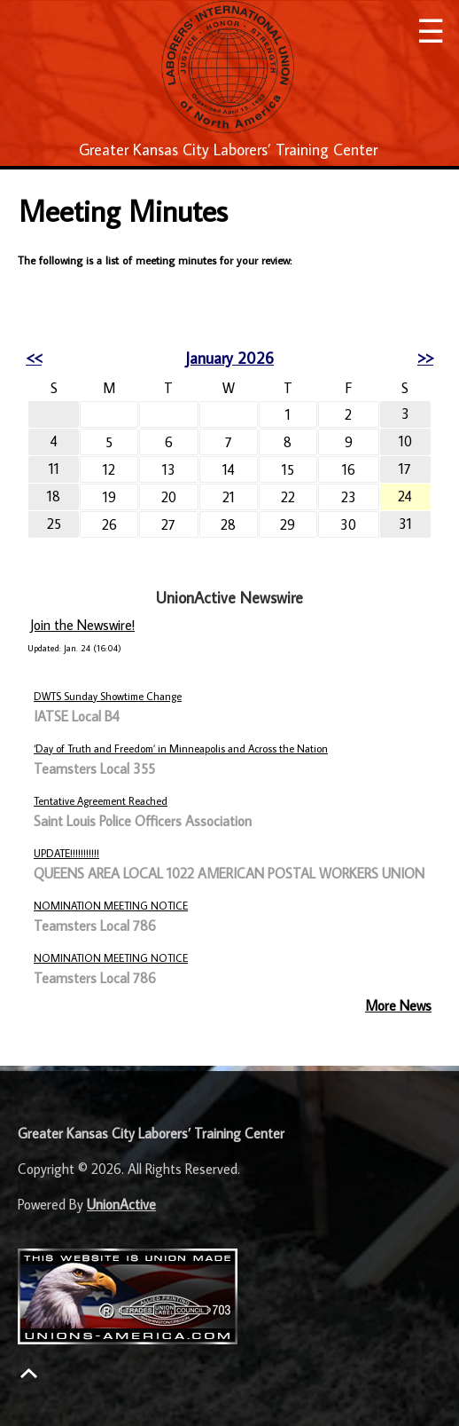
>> (425, 358)
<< (34, 358)
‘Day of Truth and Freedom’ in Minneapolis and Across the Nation (181, 748)
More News (398, 1005)
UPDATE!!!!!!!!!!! (66, 853)
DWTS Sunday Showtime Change (108, 696)
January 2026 (229, 358)
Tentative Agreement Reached (100, 801)
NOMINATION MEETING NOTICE (111, 905)
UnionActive (121, 1204)
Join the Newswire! (82, 625)
